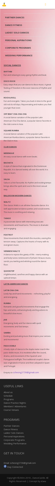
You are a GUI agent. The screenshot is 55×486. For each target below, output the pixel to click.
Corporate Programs (18, 47)
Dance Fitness (13, 25)
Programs (9, 399)
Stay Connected (15, 466)
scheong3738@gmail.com (26, 372)
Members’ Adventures (15, 406)
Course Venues (11, 409)
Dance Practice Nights (15, 402)
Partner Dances (14, 17)
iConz (43, 481)
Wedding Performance (18, 55)
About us (8, 392)
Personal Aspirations (18, 40)
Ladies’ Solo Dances (17, 32)
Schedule (8, 395)
